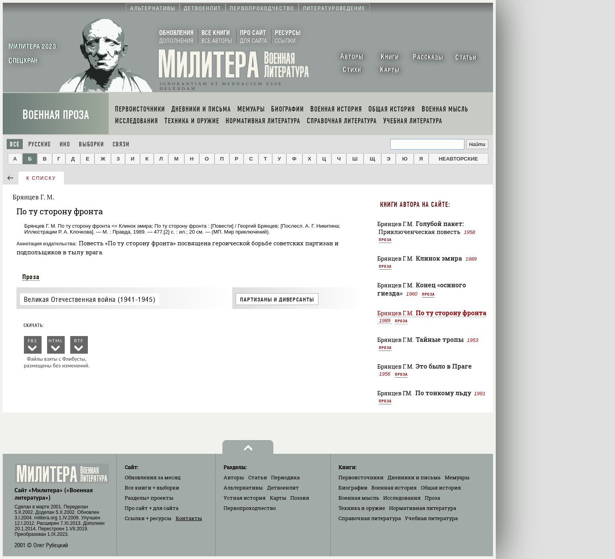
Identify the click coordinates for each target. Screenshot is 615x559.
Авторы (234, 477)
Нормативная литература (422, 508)
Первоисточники (361, 477)
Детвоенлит (283, 487)
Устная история (245, 497)
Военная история (394, 487)
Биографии (353, 487)
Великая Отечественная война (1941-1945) (89, 299)
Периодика (285, 477)
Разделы (149, 497)
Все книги (152, 487)
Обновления (153, 477)
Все (15, 144)
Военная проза (55, 115)
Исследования (401, 497)
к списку (41, 178)
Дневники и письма (414, 477)
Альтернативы (243, 487)
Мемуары (457, 477)
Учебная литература (431, 518)
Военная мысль (358, 497)
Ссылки (148, 518)
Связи (121, 144)
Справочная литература (369, 518)
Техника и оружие (361, 508)
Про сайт (151, 508)
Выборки (91, 144)
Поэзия (299, 497)
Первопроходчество (250, 508)
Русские (39, 144)
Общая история (441, 487)
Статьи (257, 477)
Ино (65, 144)
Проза (31, 276)
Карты (278, 497)
